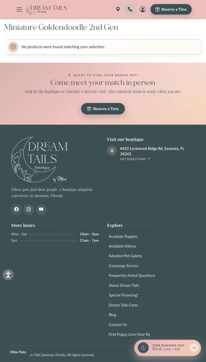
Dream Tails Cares (123, 305)
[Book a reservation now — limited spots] (167, 348)
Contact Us (118, 324)
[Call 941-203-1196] (130, 9)
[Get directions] (118, 9)
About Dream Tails (124, 285)
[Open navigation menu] (19, 9)
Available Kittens (122, 246)
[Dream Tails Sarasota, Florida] (46, 9)
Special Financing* (124, 295)
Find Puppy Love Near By (129, 334)
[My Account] (142, 9)
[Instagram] (29, 209)
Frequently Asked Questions (132, 275)
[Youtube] (41, 209)
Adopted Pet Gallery (125, 255)
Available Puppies (123, 236)
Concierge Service (123, 265)
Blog (112, 314)
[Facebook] (16, 209)
